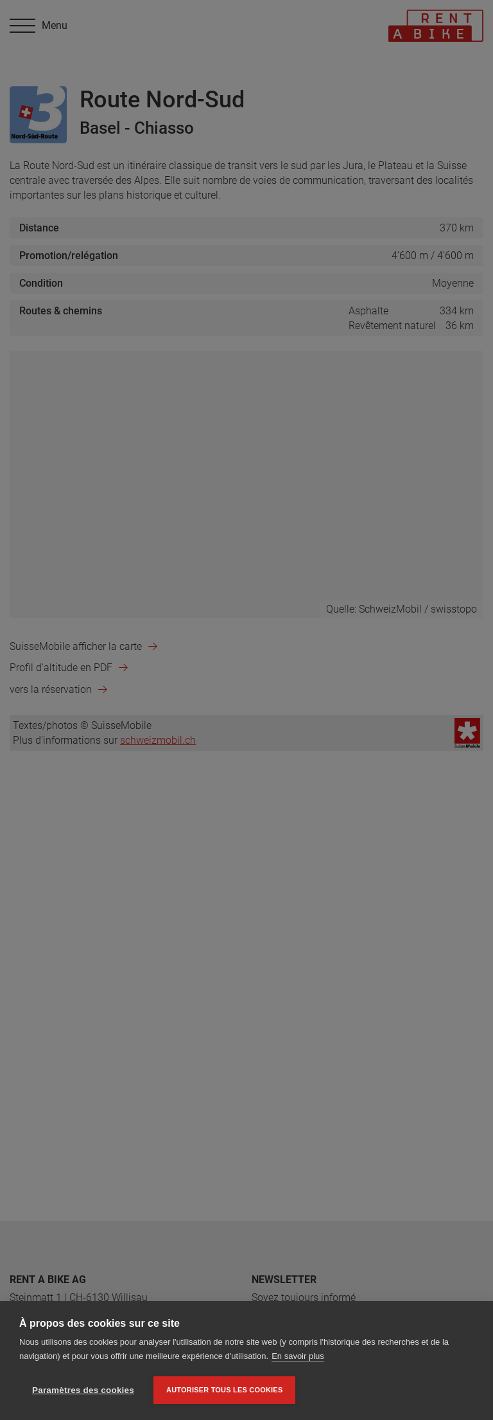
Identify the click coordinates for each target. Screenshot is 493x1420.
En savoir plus (298, 1356)
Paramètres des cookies (83, 1390)
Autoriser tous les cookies (224, 1390)
